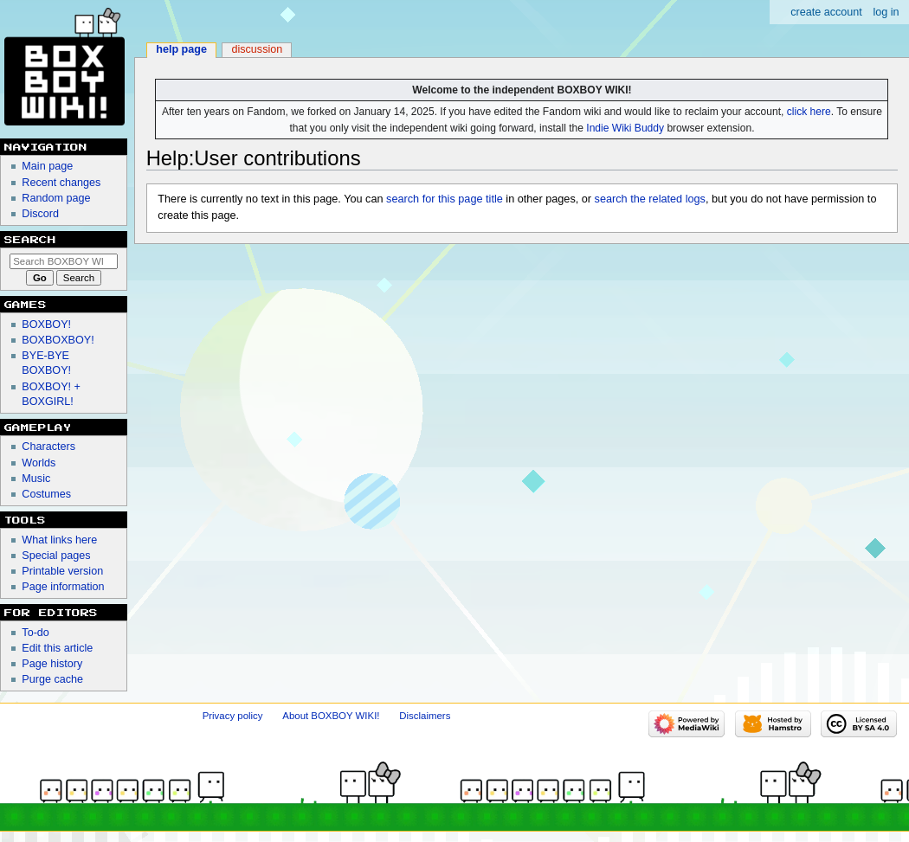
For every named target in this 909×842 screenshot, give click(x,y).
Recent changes (61, 183)
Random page (56, 198)
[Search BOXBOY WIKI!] (64, 261)
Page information (63, 587)
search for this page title (444, 199)
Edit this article (57, 648)
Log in (886, 12)
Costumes (46, 494)
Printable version (62, 571)
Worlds (38, 463)
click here (809, 112)
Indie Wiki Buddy (625, 128)
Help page (181, 49)
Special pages (56, 556)
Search (30, 239)
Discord (40, 214)
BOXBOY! (46, 324)
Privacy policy (233, 715)
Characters (48, 446)
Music (36, 478)
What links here (59, 540)
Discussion (256, 49)
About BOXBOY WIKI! (330, 715)
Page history (52, 664)
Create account (826, 12)
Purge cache (52, 679)
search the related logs (650, 199)
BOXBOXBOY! (57, 340)
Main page (47, 166)
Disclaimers (424, 715)
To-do (35, 633)
